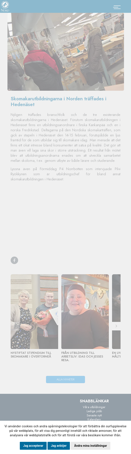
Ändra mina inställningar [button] (90, 445)
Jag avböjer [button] (58, 445)
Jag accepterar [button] (33, 445)
